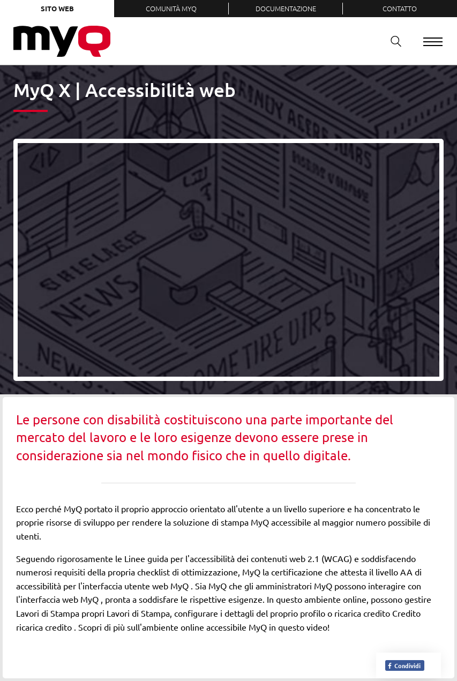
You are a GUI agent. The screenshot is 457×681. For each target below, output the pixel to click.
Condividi (404, 665)
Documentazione (286, 8)
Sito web (57, 8)
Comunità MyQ (171, 8)
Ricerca (392, 41)
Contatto (400, 8)
